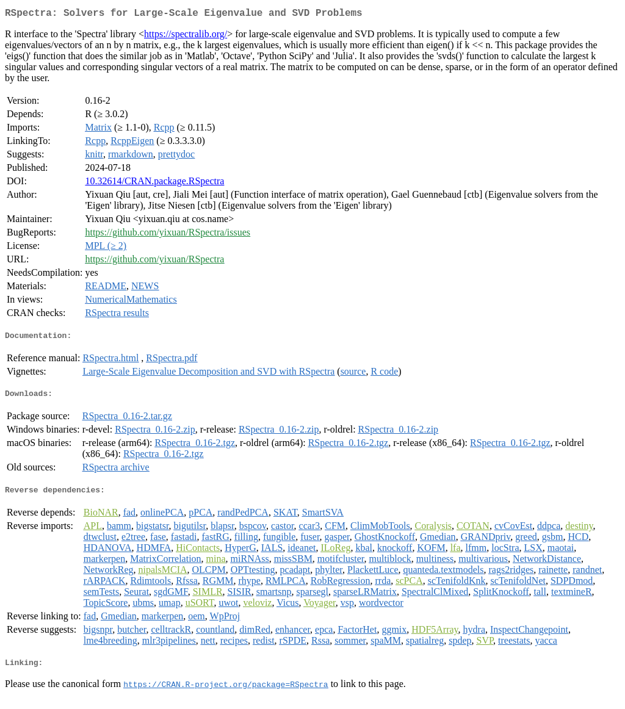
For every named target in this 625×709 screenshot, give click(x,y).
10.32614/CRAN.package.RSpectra (154, 183)
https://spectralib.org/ (185, 36)
